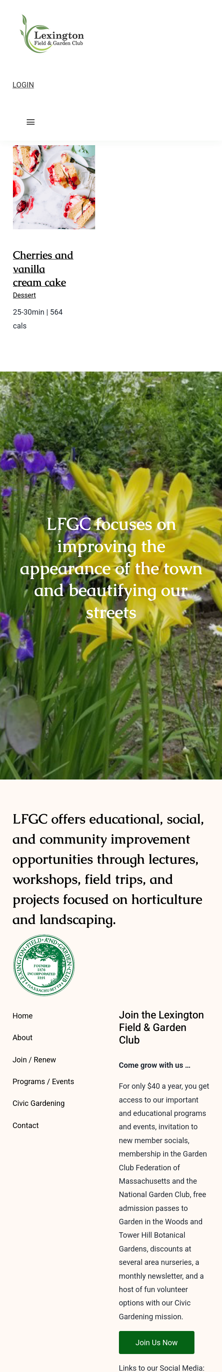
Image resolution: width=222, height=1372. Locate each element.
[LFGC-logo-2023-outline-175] (49, 12)
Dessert (24, 295)
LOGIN (23, 84)
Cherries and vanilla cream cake (43, 268)
